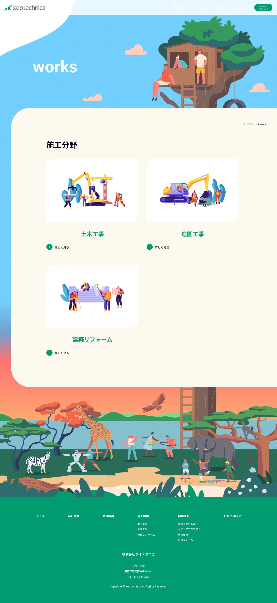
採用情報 (183, 516)
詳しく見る (63, 247)
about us (162, 12)
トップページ (251, 124)
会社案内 (73, 516)
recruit (221, 12)
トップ (40, 516)
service (183, 12)
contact (252, 12)
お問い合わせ (232, 516)
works (202, 12)
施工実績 (143, 516)
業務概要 (108, 516)
